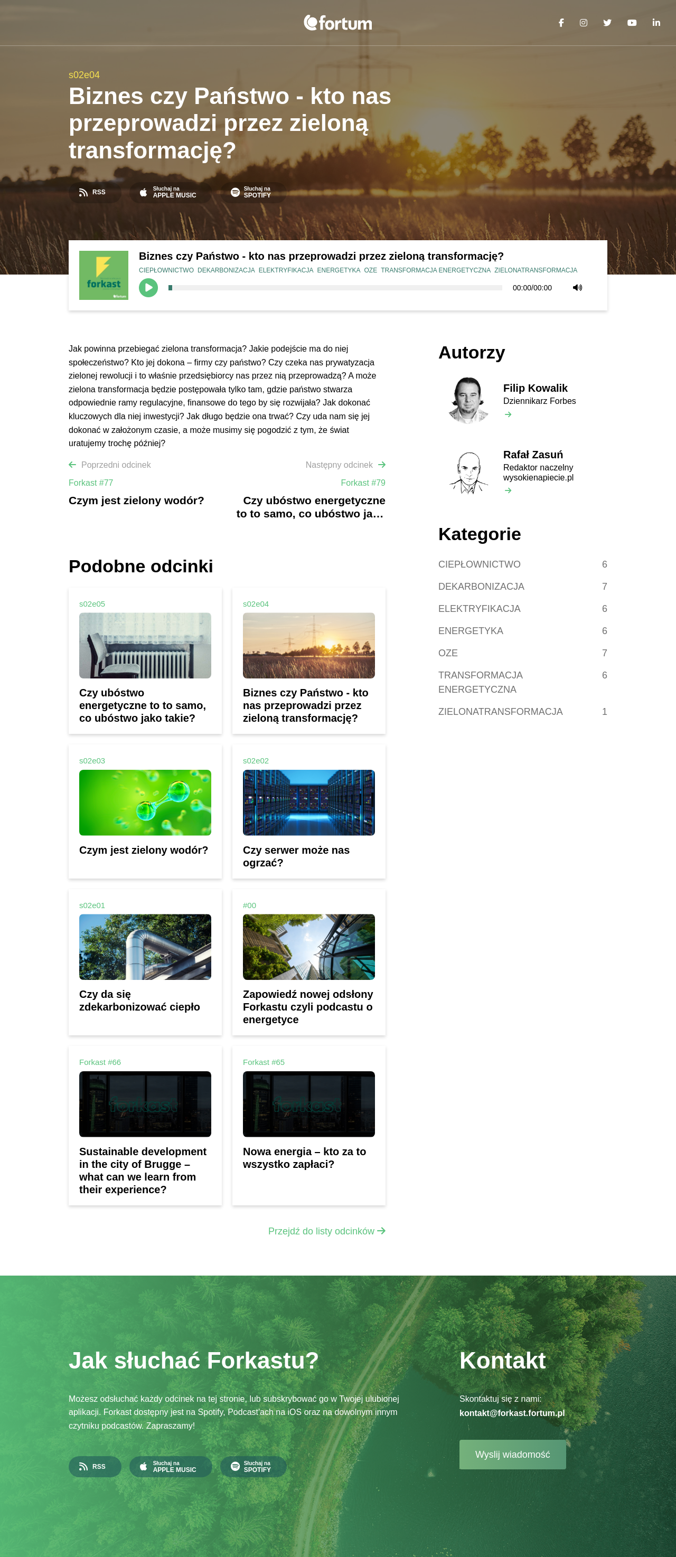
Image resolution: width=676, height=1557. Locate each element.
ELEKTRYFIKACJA (286, 270)
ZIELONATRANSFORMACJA (535, 270)
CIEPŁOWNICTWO (166, 270)
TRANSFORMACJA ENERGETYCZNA (436, 270)
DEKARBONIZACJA (226, 270)
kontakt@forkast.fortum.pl (512, 1413)
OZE (371, 270)
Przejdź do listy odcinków (321, 1231)
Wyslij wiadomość (512, 1454)
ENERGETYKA (339, 270)
